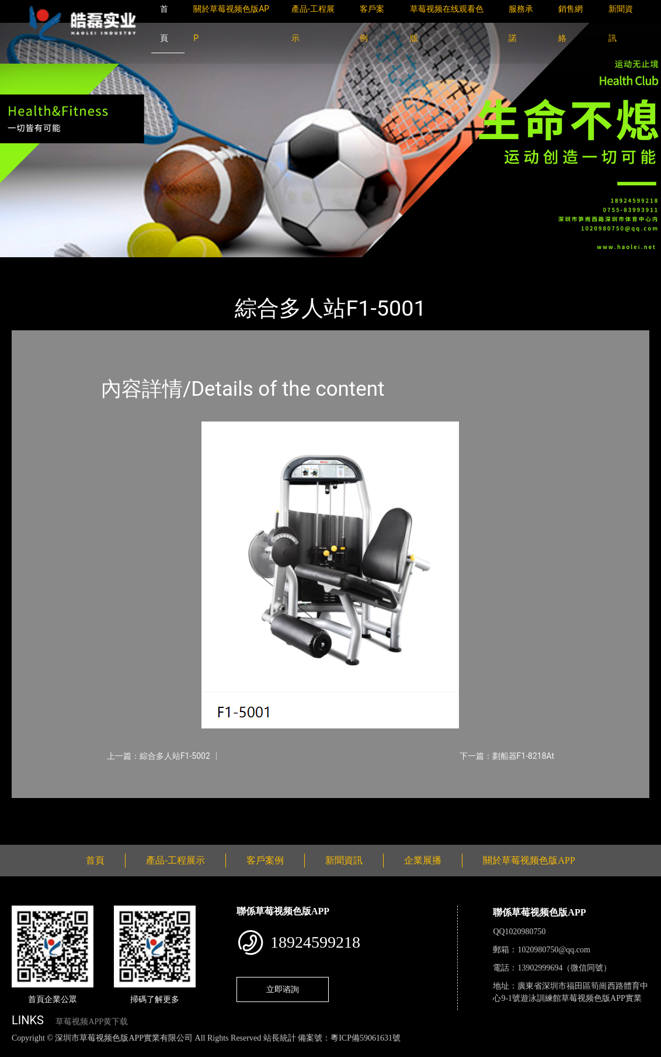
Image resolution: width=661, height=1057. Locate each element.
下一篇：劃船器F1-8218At (507, 756)
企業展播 (422, 860)
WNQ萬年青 (145, 265)
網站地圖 (17, 1050)
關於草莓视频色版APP (529, 860)
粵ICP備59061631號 (365, 1038)
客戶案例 (265, 860)
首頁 (32, 265)
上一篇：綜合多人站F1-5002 (158, 756)
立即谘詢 (282, 989)
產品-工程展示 (81, 265)
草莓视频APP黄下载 (91, 1021)
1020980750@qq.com (553, 949)
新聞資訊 (344, 860)
